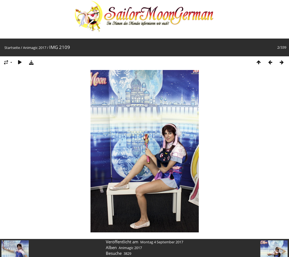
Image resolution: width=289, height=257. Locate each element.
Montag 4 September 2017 (161, 242)
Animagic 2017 (34, 47)
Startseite (12, 47)
